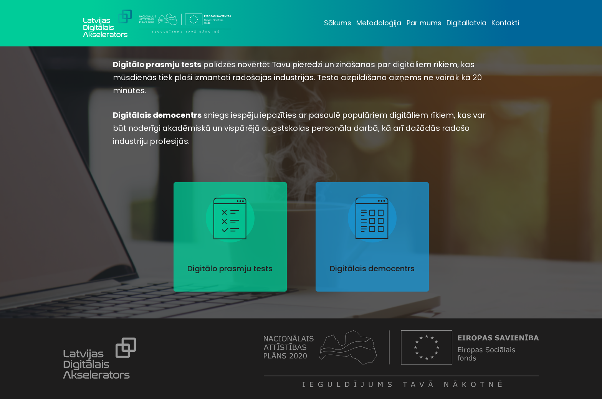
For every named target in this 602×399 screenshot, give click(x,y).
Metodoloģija (378, 23)
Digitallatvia (466, 23)
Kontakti (505, 23)
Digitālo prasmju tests (230, 268)
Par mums (424, 23)
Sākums (337, 23)
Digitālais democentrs (372, 268)
